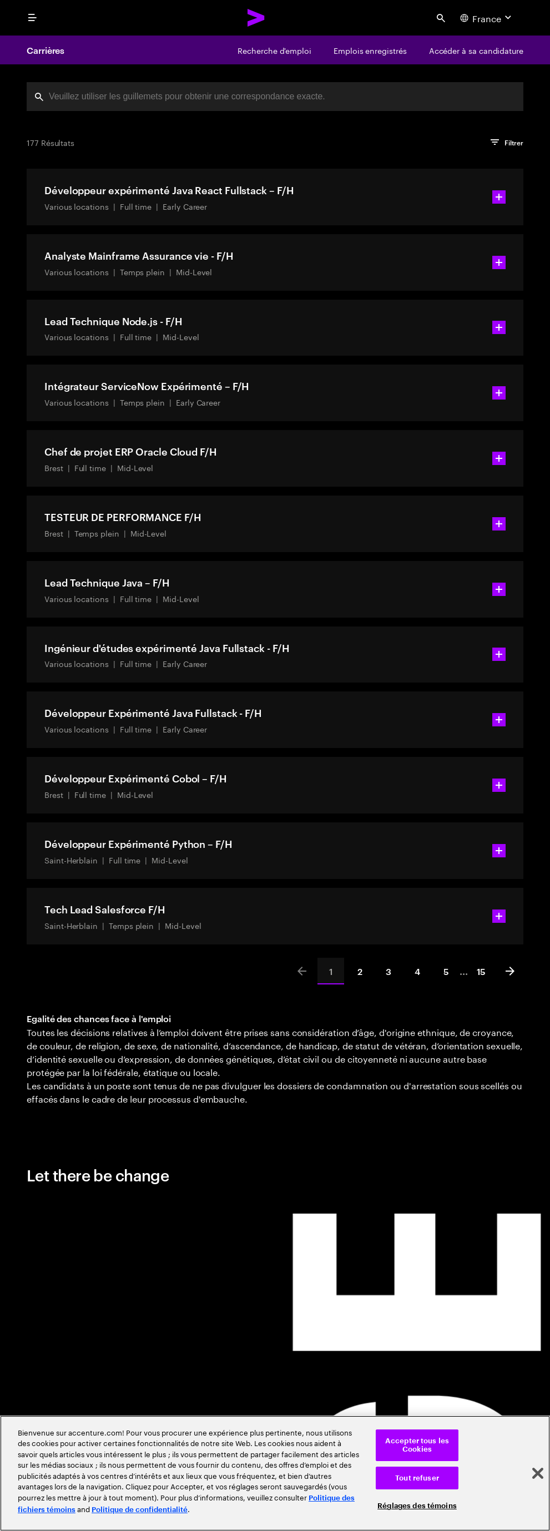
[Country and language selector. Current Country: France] (487, 17)
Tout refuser (417, 1478)
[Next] (510, 971)
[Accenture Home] (256, 17)
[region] (275, 1473)
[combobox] (275, 96)
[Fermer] (538, 1473)
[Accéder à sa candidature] (476, 50)
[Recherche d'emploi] (274, 50)
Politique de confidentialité (140, 1509)
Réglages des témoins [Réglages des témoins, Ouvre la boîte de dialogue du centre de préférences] (417, 1505)
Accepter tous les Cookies (417, 1445)
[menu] (32, 17)
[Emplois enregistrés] (370, 50)
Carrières (45, 50)
